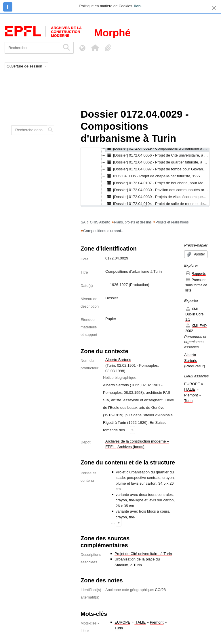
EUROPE (122, 622)
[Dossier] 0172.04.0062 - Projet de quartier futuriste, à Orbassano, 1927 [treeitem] (157, 162)
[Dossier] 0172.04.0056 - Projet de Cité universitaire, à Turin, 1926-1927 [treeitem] (157, 155)
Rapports (195, 273)
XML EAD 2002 (196, 328)
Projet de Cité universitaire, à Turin (143, 554)
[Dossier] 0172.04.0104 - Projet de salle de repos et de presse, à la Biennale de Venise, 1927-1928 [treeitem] (157, 203)
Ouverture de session (25, 66)
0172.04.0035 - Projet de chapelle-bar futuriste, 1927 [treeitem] (153, 176)
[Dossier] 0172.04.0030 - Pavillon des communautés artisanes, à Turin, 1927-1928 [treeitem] (157, 190)
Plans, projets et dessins (133, 222)
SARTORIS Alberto (95, 222)
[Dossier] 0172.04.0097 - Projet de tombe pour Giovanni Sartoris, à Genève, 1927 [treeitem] (157, 169)
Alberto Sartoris (118, 359)
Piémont (157, 622)
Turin (119, 628)
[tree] (145, 177)
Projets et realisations (172, 222)
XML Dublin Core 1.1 (194, 314)
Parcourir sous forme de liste (196, 285)
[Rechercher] (32, 48)
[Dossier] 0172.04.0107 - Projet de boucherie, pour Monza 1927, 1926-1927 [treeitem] (157, 183)
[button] (95, 48)
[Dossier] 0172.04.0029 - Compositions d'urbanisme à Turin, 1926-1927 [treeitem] (157, 148)
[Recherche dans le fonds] (29, 130)
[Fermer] (214, 8)
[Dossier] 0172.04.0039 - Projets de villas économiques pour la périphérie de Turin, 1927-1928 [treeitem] (157, 196)
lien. (138, 6)
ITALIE (140, 622)
